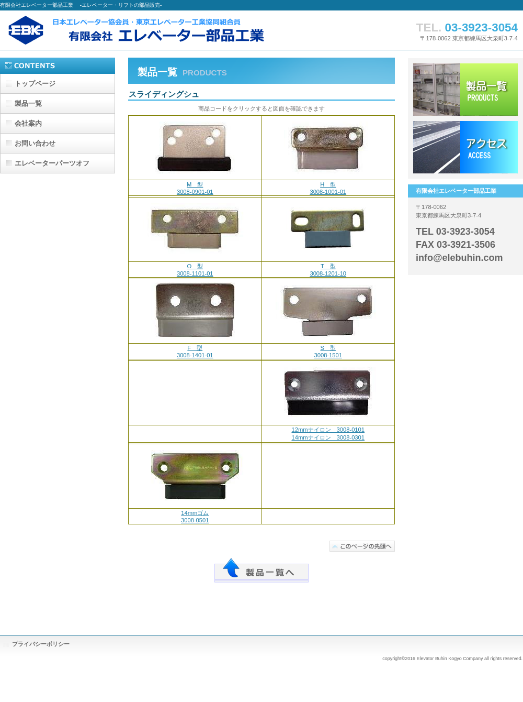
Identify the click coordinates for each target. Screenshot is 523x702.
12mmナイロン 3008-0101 (328, 429)
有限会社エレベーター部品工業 (157, 30)
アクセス (465, 147)
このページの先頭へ (362, 546)
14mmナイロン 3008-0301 (328, 437)
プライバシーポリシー (41, 644)
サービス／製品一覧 (465, 89)
